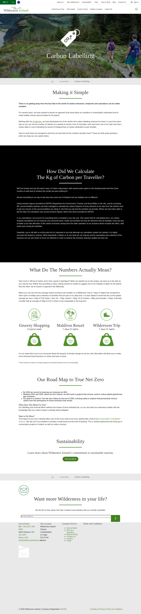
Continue (115, 518)
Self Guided (71, 9)
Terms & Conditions (114, 609)
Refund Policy (72, 534)
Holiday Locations (96, 9)
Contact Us (122, 2)
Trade (69, 541)
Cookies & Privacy (97, 609)
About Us (60, 2)
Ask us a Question (70, 531)
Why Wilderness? (73, 2)
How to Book (105, 2)
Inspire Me (108, 9)
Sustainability (86, 2)
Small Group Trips (58, 9)
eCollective (37, 122)
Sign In (136, 2)
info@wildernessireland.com (30, 540)
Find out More (70, 459)
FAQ (96, 2)
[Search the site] (136, 9)
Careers (70, 539)
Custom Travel (82, 9)
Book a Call (23, 538)
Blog (114, 2)
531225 (63, 609)
